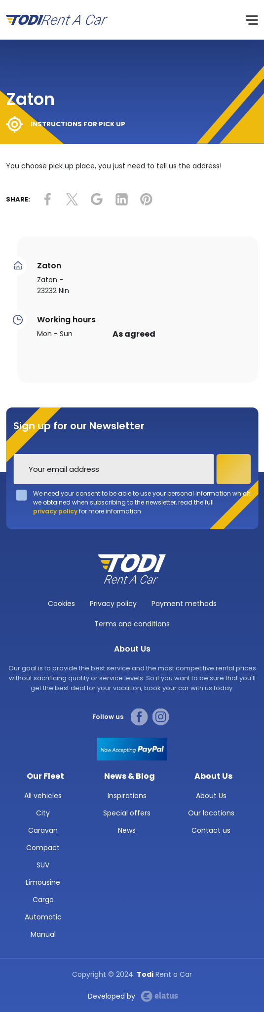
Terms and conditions (132, 624)
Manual (43, 934)
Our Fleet (45, 776)
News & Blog (129, 776)
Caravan (43, 830)
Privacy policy (113, 603)
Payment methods (184, 603)
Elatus (159, 996)
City (43, 813)
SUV (43, 865)
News (127, 830)
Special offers (127, 813)
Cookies (61, 603)
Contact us (210, 830)
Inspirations (127, 796)
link (47, 199)
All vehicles (43, 796)
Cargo (43, 900)
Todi (57, 19)
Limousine (43, 882)
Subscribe (233, 469)
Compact (43, 848)
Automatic (43, 917)
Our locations (211, 813)
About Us (213, 776)
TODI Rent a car (132, 569)
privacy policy (55, 511)
